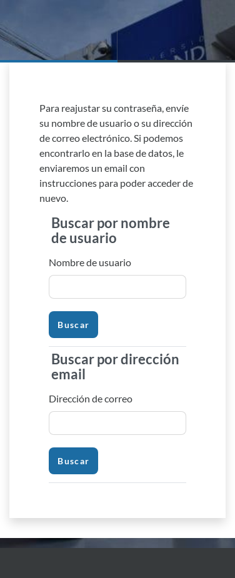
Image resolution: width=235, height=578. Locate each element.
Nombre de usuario (90, 262)
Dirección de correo (90, 398)
